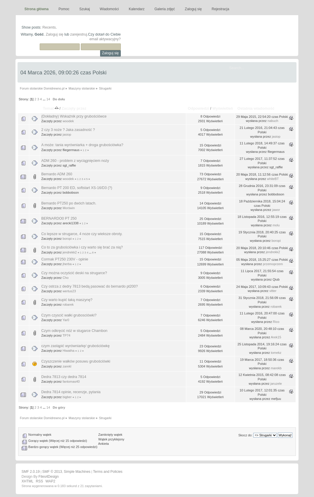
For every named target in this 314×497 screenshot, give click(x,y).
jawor (276, 209)
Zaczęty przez (74, 108)
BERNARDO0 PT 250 (58, 218)
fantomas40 (71, 381)
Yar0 (65, 320)
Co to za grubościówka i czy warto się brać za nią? (82, 247)
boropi (66, 238)
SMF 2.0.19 (31, 472)
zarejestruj (78, 34)
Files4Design (49, 477)
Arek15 (276, 337)
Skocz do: (245, 435)
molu (276, 225)
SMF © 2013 (52, 472)
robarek (68, 304)
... (44, 99)
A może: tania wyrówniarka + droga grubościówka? (82, 145)
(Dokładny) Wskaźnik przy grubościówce (74, 116)
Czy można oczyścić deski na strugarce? (74, 273)
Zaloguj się (54, 34)
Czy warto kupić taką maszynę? (66, 300)
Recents (49, 27)
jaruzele (276, 383)
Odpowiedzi (198, 108)
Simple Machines (77, 472)
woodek (68, 121)
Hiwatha (68, 350)
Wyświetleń (222, 108)
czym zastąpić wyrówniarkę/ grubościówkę (75, 346)
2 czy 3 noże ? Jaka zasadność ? (68, 130)
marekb (276, 368)
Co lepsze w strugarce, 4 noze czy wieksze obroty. (81, 234)
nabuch (273, 121)
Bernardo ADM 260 (56, 174)
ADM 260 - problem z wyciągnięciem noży (75, 161)
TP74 (66, 335)
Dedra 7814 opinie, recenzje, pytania (70, 392)
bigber (66, 397)
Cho (65, 277)
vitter (272, 291)
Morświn (68, 208)
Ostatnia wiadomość (255, 108)
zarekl (66, 366)
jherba (66, 264)
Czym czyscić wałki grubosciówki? (68, 315)
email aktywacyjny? (105, 39)
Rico (276, 321)
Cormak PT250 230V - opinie (64, 259)
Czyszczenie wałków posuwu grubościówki (75, 361)
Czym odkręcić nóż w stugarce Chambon (74, 331)
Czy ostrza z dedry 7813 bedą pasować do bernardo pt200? (89, 286)
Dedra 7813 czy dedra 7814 (63, 377)
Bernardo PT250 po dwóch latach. (68, 203)
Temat (50, 108)
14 (48, 99)
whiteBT (273, 179)
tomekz (276, 352)
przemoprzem (273, 264)
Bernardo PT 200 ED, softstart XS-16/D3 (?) (76, 188)
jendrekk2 (69, 252)
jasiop (66, 134)
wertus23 (69, 291)
